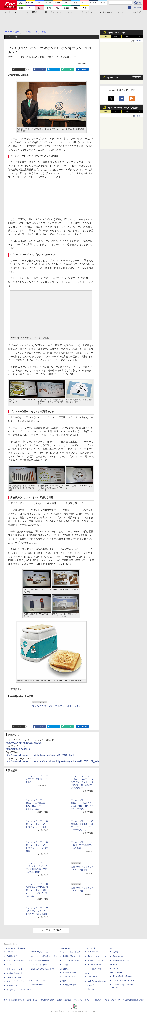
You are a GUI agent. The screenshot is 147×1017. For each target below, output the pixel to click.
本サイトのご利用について (14, 1000)
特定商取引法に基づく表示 (133, 1000)
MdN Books (92, 977)
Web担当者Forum (13, 956)
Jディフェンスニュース (97, 956)
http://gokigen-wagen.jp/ (18, 749)
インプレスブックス (39, 980)
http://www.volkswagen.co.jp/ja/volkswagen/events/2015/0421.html (40, 755)
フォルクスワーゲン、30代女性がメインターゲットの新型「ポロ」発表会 (37, 911)
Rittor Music (65, 948)
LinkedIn (84, 69)
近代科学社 (64, 981)
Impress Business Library (41, 960)
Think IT (10, 952)
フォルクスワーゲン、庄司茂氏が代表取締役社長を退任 (37, 779)
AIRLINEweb (93, 952)
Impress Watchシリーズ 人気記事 (122, 108)
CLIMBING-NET (69, 977)
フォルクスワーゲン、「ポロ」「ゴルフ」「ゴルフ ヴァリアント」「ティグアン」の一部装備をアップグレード (82, 782)
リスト (28, 69)
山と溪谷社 (64, 969)
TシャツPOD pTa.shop (122, 976)
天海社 (115, 952)
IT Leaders (11, 965)
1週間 (127, 36)
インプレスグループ (112, 1000)
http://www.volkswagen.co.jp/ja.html (24, 743)
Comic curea (118, 956)
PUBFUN (113, 965)
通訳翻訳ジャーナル (95, 960)
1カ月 (138, 36)
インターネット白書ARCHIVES (19, 990)
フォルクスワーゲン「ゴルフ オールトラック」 (56, 706)
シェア (41, 69)
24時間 (116, 36)
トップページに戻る (51, 930)
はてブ (55, 69)
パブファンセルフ (120, 968)
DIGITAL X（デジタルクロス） (43, 969)
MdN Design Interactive (97, 981)
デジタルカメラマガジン (16, 981)
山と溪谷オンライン (70, 973)
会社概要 (97, 1000)
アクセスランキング (116, 32)
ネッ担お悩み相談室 (14, 973)
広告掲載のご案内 (47, 1000)
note (69, 69)
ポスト (20, 69)
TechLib (91, 989)
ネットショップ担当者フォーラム (44, 956)
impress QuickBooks (121, 960)
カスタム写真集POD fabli (123, 980)
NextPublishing (37, 985)
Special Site (112, 78)
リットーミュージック (71, 952)
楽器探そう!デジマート (71, 956)
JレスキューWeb (94, 965)
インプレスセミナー (39, 965)
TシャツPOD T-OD (71, 960)
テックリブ (89, 985)
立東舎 (65, 965)
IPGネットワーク (116, 973)
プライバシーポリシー (82, 1000)
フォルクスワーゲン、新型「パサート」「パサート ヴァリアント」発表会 (37, 824)
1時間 (105, 36)
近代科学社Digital (69, 985)
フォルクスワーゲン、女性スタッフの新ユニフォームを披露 (82, 845)
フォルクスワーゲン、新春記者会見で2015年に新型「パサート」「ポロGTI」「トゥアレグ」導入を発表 (37, 890)
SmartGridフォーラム (39, 952)
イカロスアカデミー (95, 969)
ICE (111, 948)
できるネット (12, 985)
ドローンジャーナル (14, 969)
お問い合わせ (32, 1000)
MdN (87, 973)
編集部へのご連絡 (64, 1000)
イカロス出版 (90, 948)
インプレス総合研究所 (15, 960)
